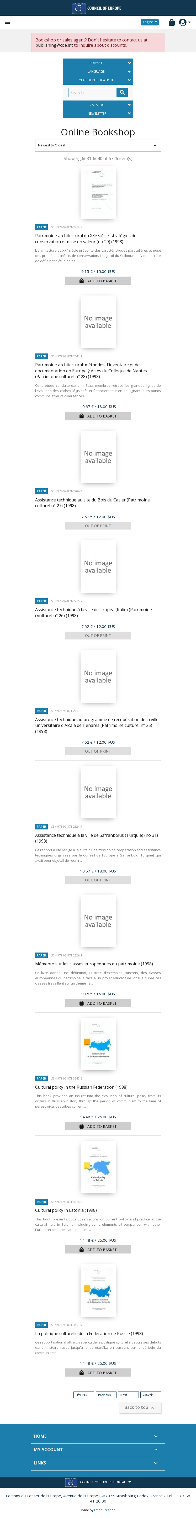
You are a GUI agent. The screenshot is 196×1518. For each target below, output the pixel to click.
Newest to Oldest (98, 145)
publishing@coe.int (54, 45)
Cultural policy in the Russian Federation (81, 1087)
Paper (41, 227)
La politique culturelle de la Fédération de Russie (89, 1333)
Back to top (140, 1408)
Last (148, 1395)
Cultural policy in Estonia (66, 1210)
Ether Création (104, 1510)
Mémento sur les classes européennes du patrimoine (94, 964)
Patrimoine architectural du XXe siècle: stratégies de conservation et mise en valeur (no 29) (85, 239)
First (81, 1395)
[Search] (92, 92)
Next (123, 1395)
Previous (104, 1395)
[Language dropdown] (151, 22)
